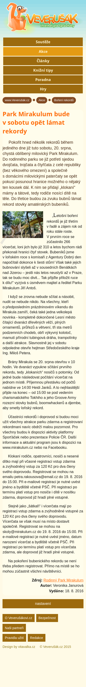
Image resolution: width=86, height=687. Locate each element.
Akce (43, 51)
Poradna (43, 79)
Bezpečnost (47, 618)
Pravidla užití (14, 638)
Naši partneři (14, 628)
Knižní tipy (43, 70)
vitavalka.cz (26, 647)
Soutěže (43, 41)
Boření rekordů (64, 100)
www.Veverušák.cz (17, 100)
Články (43, 60)
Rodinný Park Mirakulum (63, 580)
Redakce (36, 638)
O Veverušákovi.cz (18, 618)
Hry (43, 89)
